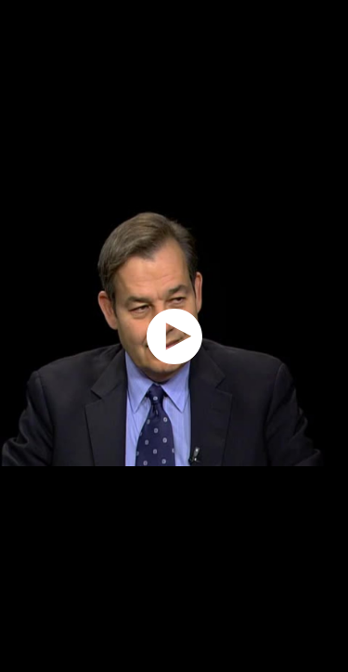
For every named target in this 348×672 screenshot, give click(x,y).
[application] (174, 336)
